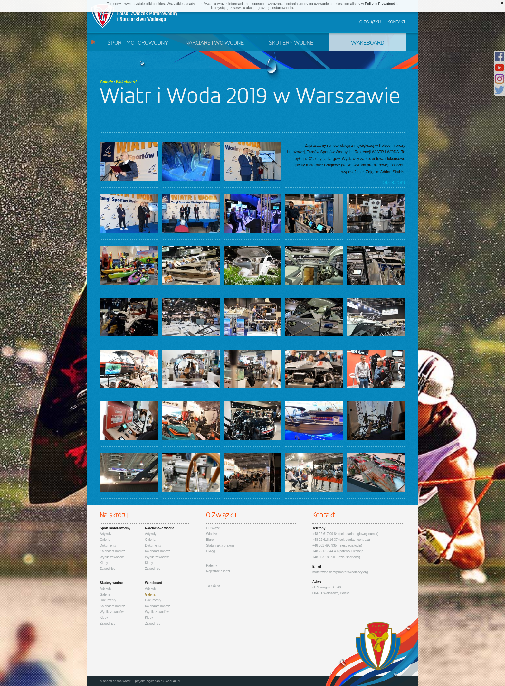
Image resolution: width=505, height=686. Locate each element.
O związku (370, 22)
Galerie (106, 82)
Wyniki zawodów (112, 557)
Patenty (211, 565)
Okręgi (210, 551)
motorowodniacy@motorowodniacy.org (340, 572)
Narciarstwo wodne (214, 43)
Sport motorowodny (138, 43)
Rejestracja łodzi (218, 571)
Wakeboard (367, 43)
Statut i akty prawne (220, 545)
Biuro (210, 539)
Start (93, 42)
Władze (211, 534)
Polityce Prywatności (381, 3)
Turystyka (213, 585)
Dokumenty (108, 545)
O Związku (213, 528)
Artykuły (105, 534)
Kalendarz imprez (112, 551)
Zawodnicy (107, 568)
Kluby (104, 563)
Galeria (105, 539)
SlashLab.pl (171, 681)
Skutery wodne (291, 43)
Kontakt (396, 22)
